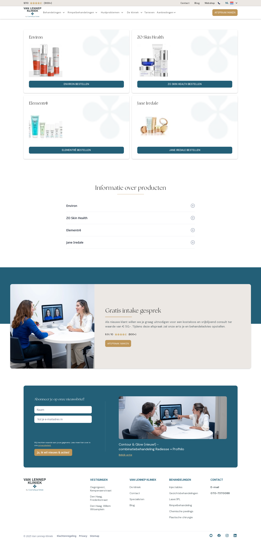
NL (227, 3)
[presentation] (59, 431)
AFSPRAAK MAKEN (225, 12)
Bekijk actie (125, 454)
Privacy (83, 535)
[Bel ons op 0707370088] (218, 4)
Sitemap (94, 535)
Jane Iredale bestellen (184, 150)
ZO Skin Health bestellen (185, 84)
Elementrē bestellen (76, 150)
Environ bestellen (76, 84)
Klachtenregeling (66, 535)
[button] (230, 3)
